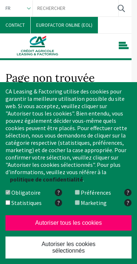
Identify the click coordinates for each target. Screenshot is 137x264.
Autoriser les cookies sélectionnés (69, 247)
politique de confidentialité (46, 179)
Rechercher (121, 8)
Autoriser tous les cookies (68, 223)
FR (8, 8)
